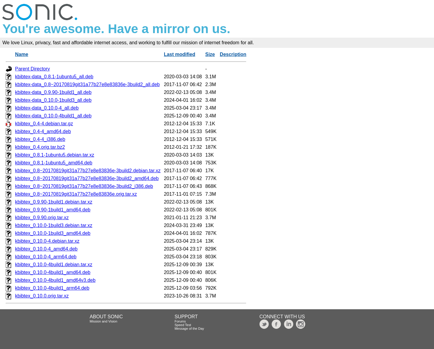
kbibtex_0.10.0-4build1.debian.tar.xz (53, 264)
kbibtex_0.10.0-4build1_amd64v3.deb (55, 280)
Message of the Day (189, 328)
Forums (180, 321)
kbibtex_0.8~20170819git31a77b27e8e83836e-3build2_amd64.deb (87, 178)
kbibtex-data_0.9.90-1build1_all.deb (53, 92)
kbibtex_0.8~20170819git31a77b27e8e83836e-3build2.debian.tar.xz (88, 170)
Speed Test (183, 325)
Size (210, 54)
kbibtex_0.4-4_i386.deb (40, 139)
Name (21, 54)
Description (233, 54)
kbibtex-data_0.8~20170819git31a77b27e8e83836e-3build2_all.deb (87, 84)
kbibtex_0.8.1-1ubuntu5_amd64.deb (53, 162)
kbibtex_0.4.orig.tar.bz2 (40, 147)
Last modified (179, 54)
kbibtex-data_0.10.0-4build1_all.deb (53, 115)
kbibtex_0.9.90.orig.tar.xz (42, 217)
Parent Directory (32, 68)
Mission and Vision (104, 321)
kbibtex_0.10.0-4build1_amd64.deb (52, 272)
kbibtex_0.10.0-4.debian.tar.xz (47, 241)
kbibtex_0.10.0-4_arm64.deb (46, 256)
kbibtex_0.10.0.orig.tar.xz (42, 295)
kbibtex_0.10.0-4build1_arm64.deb (52, 288)
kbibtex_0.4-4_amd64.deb (43, 131)
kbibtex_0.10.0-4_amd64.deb (46, 248)
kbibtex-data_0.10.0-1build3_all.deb (53, 100)
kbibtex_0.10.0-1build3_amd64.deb (52, 233)
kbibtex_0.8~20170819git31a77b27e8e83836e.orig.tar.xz (76, 194)
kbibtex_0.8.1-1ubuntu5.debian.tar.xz (54, 154)
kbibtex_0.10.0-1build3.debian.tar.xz (53, 225)
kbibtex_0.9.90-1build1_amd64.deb (52, 209)
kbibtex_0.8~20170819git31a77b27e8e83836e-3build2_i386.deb (84, 186)
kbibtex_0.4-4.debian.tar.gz (44, 123)
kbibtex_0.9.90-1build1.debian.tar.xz (53, 201)
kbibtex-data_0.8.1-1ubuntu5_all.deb (54, 76)
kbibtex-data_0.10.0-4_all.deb (47, 108)
